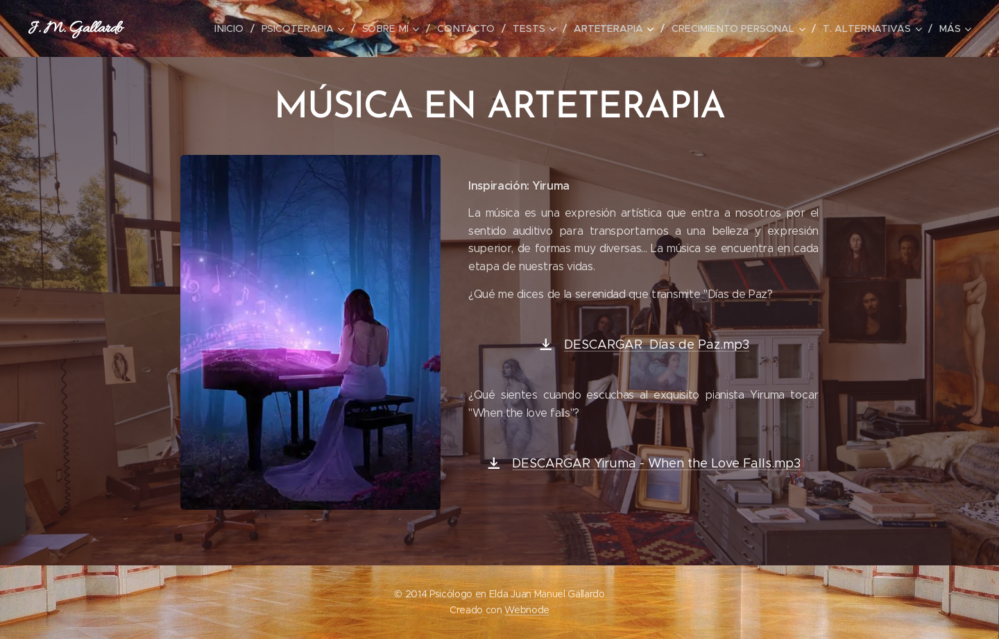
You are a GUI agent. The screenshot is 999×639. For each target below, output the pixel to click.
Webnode (526, 610)
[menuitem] (239, 28)
